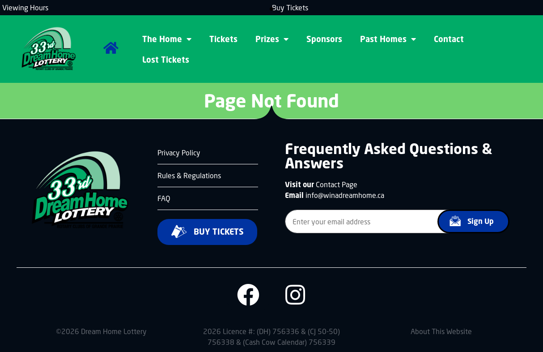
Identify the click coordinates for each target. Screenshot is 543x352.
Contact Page (336, 184)
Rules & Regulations (189, 175)
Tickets (223, 39)
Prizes (271, 38)
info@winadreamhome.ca (344, 195)
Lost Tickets (165, 59)
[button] (271, 9)
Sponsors (324, 39)
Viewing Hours (25, 7)
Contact (449, 39)
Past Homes (388, 38)
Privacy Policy (178, 152)
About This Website (441, 331)
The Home (166, 38)
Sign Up (470, 221)
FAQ (163, 198)
